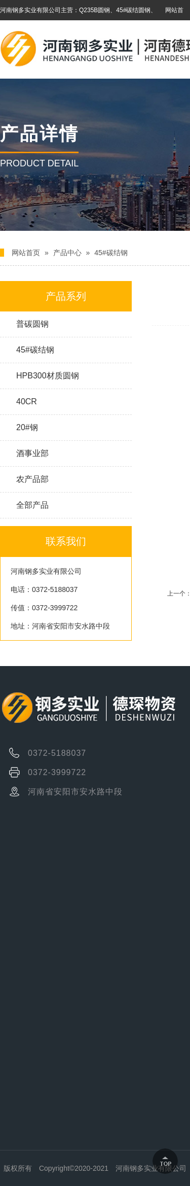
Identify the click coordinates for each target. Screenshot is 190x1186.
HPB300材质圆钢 (47, 375)
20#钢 (27, 427)
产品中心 (67, 253)
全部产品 (32, 505)
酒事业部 (32, 453)
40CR (26, 401)
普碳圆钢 (32, 324)
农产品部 (32, 479)
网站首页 (26, 253)
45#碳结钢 (110, 253)
